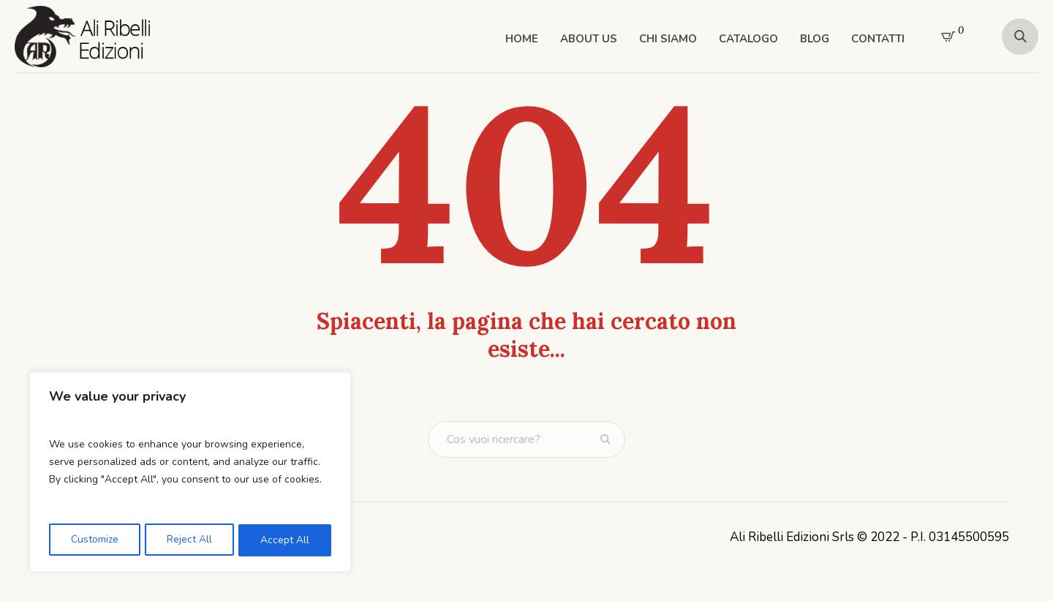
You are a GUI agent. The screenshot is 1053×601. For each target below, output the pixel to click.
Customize (94, 540)
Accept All (285, 540)
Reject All (189, 540)
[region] (190, 473)
